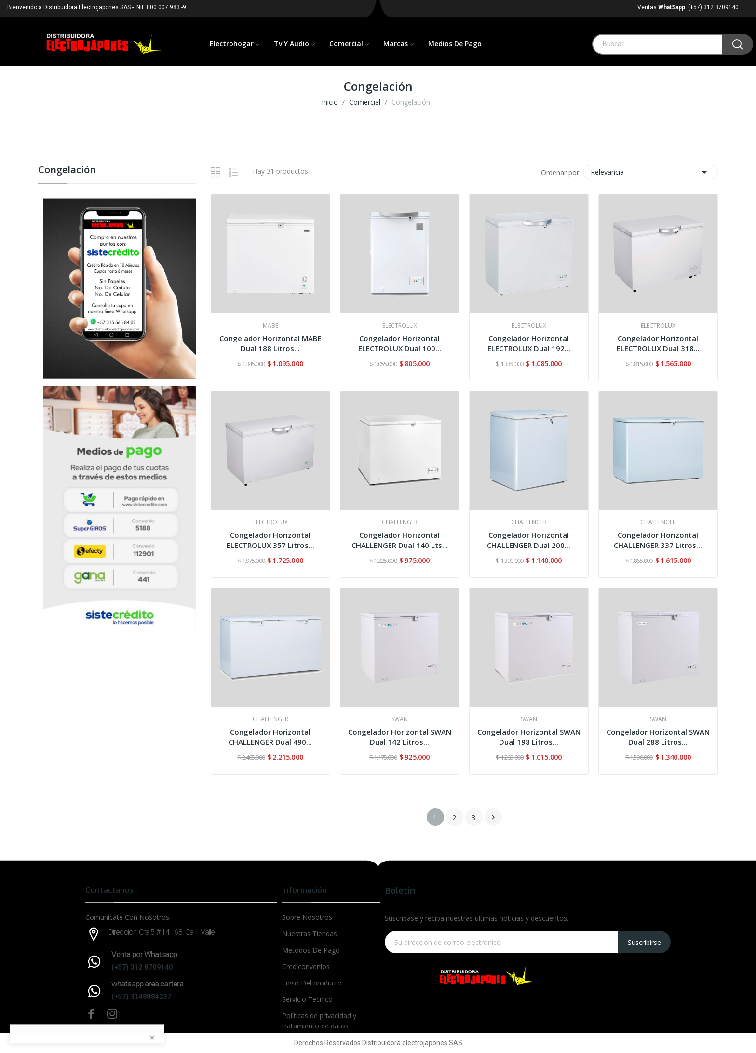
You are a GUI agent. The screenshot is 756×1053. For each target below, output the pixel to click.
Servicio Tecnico (307, 999)
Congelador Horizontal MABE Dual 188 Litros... (270, 343)
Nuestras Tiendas (309, 933)
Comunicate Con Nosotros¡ (128, 917)
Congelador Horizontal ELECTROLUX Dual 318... (658, 343)
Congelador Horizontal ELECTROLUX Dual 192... (528, 343)
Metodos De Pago (311, 950)
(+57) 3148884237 (141, 996)
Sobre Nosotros (307, 917)
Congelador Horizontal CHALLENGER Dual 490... (270, 737)
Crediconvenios (306, 966)
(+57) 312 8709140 (142, 967)
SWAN (400, 719)
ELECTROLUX (399, 325)
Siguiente (493, 817)
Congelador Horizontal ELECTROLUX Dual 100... (399, 343)
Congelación (67, 170)
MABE (270, 325)
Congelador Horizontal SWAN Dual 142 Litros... (399, 737)
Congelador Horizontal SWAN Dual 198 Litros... (528, 737)
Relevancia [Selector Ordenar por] (650, 172)
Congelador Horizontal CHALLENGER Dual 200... (528, 540)
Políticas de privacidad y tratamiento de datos (319, 1020)
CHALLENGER (400, 522)
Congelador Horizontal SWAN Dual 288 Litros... (658, 737)
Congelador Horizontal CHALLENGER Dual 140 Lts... (399, 540)
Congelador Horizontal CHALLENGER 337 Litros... (658, 540)
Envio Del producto (312, 982)
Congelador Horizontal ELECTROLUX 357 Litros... (270, 540)
